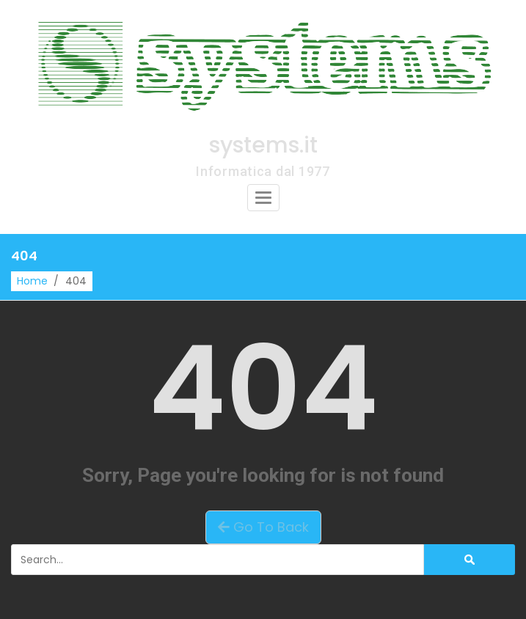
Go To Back (263, 527)
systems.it (263, 145)
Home (32, 281)
